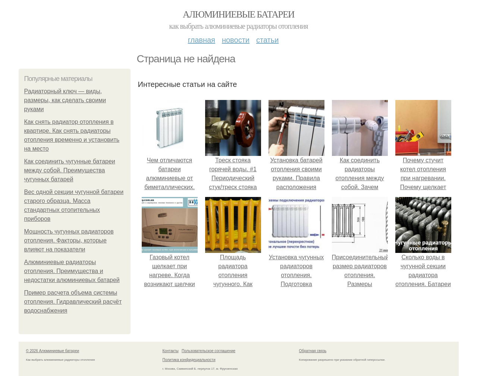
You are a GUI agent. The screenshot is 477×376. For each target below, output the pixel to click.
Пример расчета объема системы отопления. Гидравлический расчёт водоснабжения (73, 301)
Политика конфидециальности (189, 360)
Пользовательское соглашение (208, 351)
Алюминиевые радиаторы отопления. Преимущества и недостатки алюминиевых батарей (72, 271)
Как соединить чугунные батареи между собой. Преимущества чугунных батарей (69, 170)
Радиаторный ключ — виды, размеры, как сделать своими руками (65, 100)
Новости (236, 40)
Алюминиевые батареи (238, 14)
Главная (201, 40)
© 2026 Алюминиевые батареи (52, 351)
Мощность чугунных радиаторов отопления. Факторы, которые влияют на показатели (69, 240)
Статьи (267, 40)
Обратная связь (313, 351)
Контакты (171, 351)
